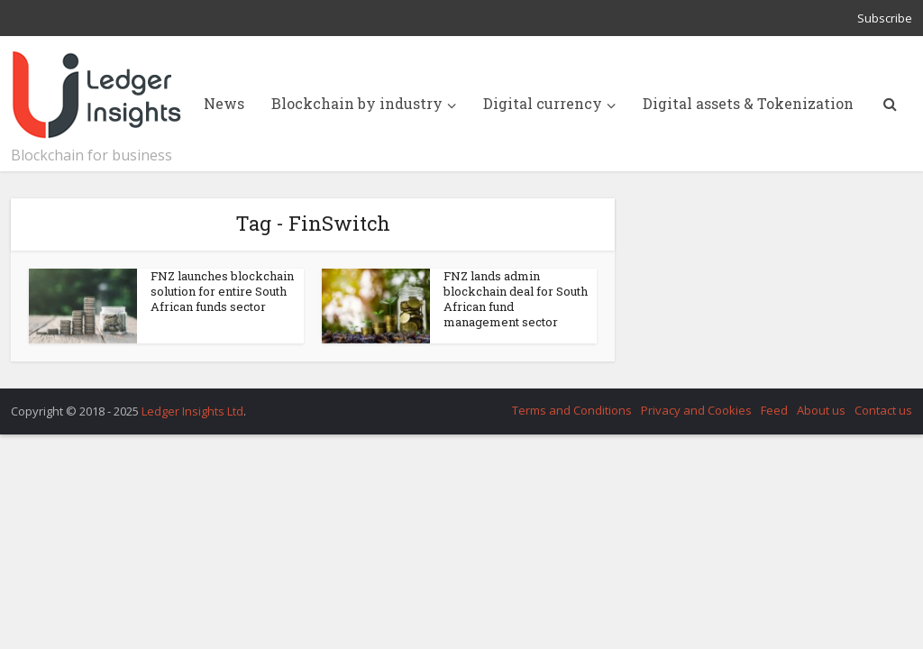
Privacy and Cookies (696, 410)
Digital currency (542, 103)
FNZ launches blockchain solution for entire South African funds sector (222, 291)
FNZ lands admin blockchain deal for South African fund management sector (515, 299)
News (224, 103)
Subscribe (884, 18)
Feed (774, 410)
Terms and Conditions (572, 410)
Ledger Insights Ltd (192, 411)
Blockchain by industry (357, 103)
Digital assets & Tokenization (748, 103)
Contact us (883, 410)
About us (821, 410)
